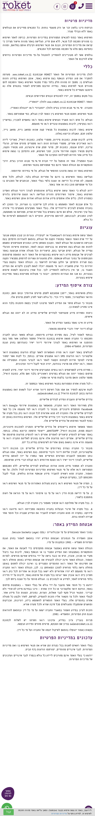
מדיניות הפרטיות (59, 814)
